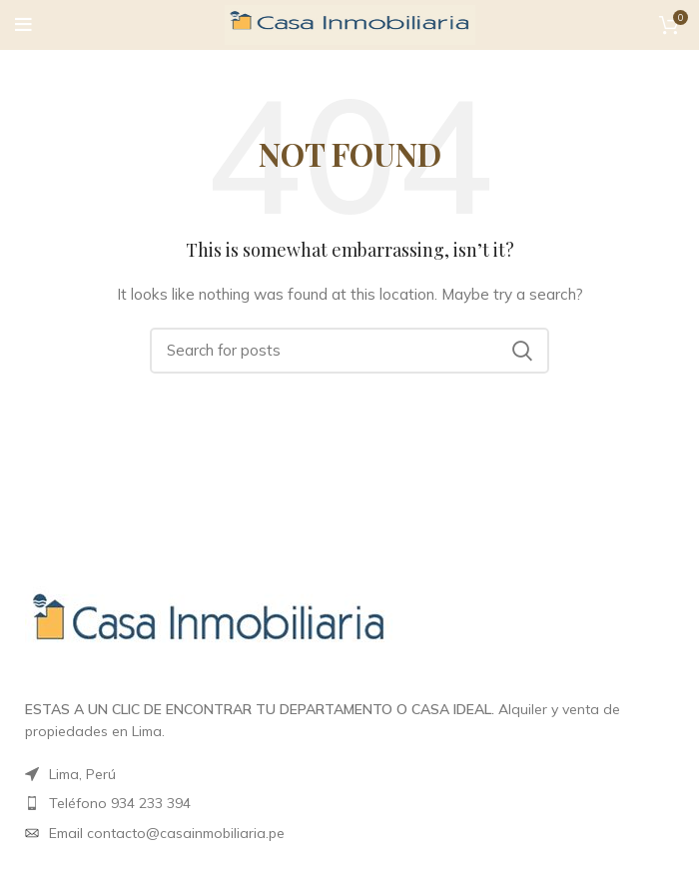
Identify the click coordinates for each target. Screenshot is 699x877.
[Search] (349, 351)
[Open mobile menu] (23, 25)
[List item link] (349, 833)
